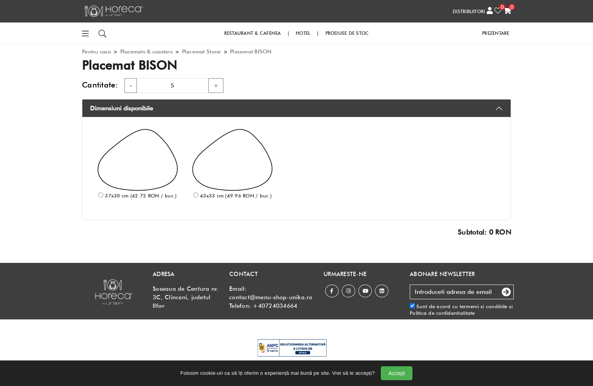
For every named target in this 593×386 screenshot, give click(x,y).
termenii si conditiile (484, 306)
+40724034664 (275, 305)
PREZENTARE (496, 33)
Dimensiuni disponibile (121, 108)
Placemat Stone (201, 51)
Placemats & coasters (146, 51)
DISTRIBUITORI (469, 11)
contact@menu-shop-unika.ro (271, 297)
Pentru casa (96, 51)
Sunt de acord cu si (461, 309)
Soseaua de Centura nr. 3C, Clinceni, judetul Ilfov (186, 297)
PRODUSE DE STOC (347, 33)
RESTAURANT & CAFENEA (252, 33)
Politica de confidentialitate (442, 313)
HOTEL (303, 33)
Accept (397, 373)
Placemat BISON (251, 51)
